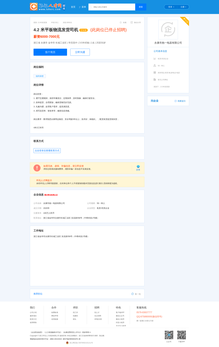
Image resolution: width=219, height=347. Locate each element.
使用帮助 (33, 323)
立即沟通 (80, 52)
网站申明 (54, 316)
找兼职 (75, 316)
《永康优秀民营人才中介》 (72, 332)
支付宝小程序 (121, 326)
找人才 (96, 312)
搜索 (141, 7)
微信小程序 (120, 319)
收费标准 (54, 312)
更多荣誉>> (86, 332)
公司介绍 (33, 312)
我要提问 (180, 101)
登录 (170, 7)
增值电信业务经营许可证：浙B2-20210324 (46, 339)
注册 (183, 7)
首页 (73, 7)
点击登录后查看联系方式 (47, 150)
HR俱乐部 (98, 319)
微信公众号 (120, 316)
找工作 (75, 312)
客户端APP (120, 312)
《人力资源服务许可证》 (53, 332)
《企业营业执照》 (37, 332)
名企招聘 (97, 316)
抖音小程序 (120, 323)
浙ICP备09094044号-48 (71, 339)
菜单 (84, 7)
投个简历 (50, 52)
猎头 (74, 319)
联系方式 (33, 319)
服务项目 (33, 316)
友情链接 (54, 319)
